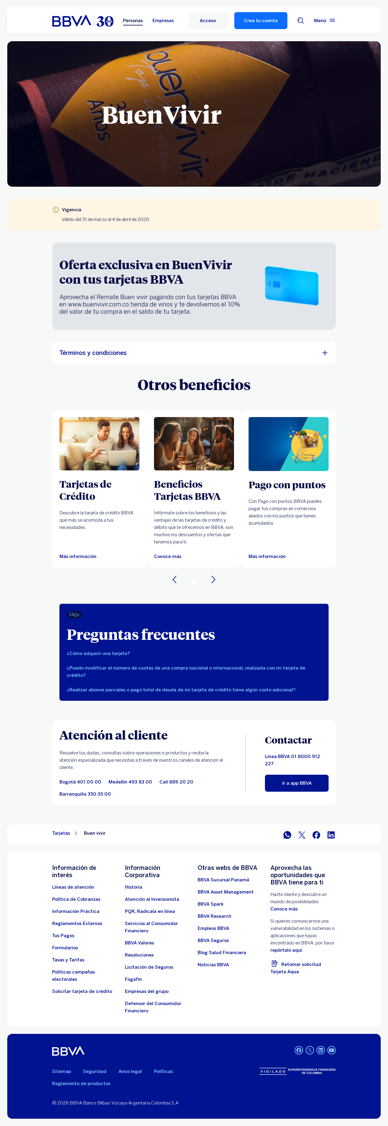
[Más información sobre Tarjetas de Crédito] (99, 443)
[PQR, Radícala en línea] (150, 911)
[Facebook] (316, 834)
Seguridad (94, 1071)
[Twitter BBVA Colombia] (310, 1051)
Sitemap (61, 1071)
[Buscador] (301, 21)
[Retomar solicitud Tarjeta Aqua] (303, 967)
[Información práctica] (75, 911)
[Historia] (133, 887)
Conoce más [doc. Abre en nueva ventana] (284, 909)
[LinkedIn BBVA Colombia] (320, 1051)
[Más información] (267, 556)
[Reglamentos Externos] (77, 923)
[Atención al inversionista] (152, 899)
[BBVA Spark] (210, 904)
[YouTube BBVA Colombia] (331, 1051)
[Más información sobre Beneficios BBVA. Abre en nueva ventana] (194, 443)
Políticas (163, 1071)
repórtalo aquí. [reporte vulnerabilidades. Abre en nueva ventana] (286, 950)
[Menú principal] (325, 20)
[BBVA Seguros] (213, 940)
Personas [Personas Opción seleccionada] (133, 20)
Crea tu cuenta (261, 20)
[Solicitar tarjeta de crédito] (82, 991)
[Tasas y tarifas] (68, 960)
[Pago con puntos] (289, 484)
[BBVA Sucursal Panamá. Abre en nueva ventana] (223, 880)
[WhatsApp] (287, 834)
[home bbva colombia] (82, 21)
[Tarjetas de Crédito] (99, 490)
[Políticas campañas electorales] (85, 975)
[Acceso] (207, 20)
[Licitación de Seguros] (149, 967)
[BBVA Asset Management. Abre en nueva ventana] (226, 892)
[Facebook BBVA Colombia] (299, 1051)
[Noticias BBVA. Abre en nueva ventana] (213, 964)
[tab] (194, 653)
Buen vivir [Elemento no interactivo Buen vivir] (94, 833)
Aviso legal (130, 1071)
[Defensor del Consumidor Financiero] (157, 1007)
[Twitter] (302, 834)
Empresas (163, 20)
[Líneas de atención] (73, 887)
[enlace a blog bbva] (222, 952)
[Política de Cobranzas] (76, 899)
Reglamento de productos (81, 1083)
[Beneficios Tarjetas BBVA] (194, 490)
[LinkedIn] (331, 834)
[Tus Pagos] (63, 935)
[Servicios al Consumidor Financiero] (157, 927)
